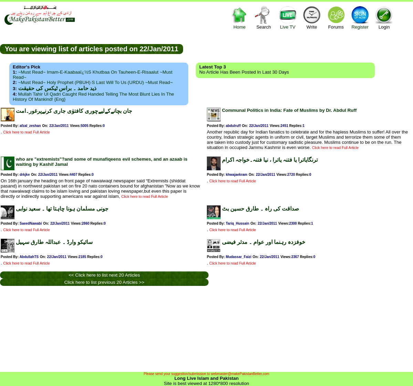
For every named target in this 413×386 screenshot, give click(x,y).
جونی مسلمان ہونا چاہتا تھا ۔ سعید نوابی (62, 209)
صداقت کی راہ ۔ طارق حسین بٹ (260, 209)
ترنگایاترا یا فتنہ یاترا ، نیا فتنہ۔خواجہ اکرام (270, 160)
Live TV (287, 17)
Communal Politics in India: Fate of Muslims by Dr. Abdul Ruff (289, 110)
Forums (336, 17)
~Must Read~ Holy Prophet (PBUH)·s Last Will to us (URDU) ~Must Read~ (95, 82)
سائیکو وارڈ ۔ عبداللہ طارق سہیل (54, 242)
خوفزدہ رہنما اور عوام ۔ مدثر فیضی (263, 242)
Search (263, 17)
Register (360, 17)
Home (239, 17)
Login (384, 17)
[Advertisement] (103, 329)
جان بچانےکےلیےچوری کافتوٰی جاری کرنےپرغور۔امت (74, 111)
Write (311, 17)
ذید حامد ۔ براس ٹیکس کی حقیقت (57, 88)
